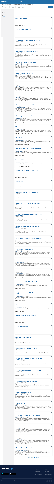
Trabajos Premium (30, 1)
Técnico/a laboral (19, 126)
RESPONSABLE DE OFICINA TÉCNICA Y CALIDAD (28, 170)
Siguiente (37, 457)
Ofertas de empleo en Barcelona (11, 4)
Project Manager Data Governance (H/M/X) (26, 381)
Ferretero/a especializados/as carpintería (25, 315)
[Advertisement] (31, 14)
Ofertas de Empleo (23, 1)
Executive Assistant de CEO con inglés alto (26, 281)
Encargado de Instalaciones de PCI (24, 249)
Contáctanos (37, 476)
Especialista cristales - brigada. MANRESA (26, 348)
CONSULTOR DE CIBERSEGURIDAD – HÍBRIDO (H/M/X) (27, 227)
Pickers (17, 94)
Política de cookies (48, 474)
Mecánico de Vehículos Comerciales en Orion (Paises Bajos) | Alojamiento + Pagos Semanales (27, 415)
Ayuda (46, 469)
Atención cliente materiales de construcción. (26, 304)
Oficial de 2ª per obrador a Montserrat (25, 137)
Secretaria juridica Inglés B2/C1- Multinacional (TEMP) (27, 293)
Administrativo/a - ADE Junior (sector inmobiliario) (28, 370)
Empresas (35, 1)
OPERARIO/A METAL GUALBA (23, 337)
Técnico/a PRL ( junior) (21, 159)
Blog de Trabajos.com (38, 474)
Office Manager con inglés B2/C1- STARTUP (26, 51)
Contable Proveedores (21, 18)
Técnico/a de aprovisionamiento (23, 437)
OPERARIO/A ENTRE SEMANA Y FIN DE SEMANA (28, 148)
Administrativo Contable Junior (23, 29)
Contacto (39, 1)
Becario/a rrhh (19, 181)
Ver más (4, 16)
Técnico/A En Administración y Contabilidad (26, 192)
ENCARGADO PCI (20, 403)
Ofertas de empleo (5, 4)
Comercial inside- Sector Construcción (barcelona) (28, 238)
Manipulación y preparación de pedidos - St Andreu (28, 203)
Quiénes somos (37, 471)
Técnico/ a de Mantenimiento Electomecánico (27, 447)
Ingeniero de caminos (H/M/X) (23, 392)
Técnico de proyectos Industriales (24, 115)
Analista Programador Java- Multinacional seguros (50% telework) (28, 215)
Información (37, 469)
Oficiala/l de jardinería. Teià (22, 426)
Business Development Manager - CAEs (25, 62)
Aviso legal (47, 471)
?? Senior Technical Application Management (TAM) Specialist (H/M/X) (28, 359)
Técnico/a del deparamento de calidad (25, 104)
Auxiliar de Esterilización (21, 326)
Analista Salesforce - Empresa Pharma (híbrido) (27, 40)
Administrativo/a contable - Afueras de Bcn (26, 271)
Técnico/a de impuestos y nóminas (24, 73)
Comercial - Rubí (19, 84)
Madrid (4, 12)
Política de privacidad (49, 476)
